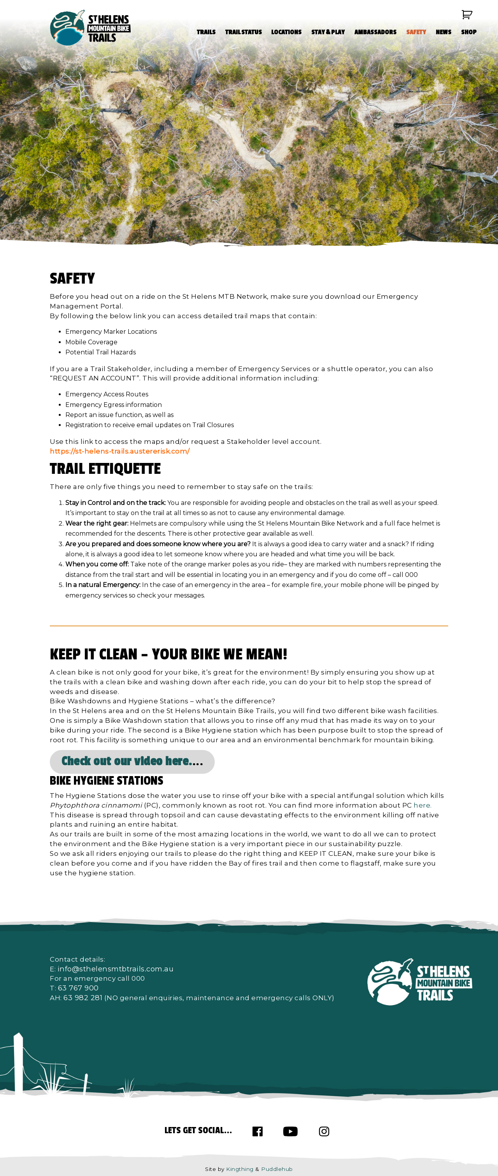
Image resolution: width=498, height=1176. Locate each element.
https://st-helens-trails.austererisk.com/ (120, 451)
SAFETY (416, 32)
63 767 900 (78, 987)
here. (423, 805)
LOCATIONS (286, 32)
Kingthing (240, 1169)
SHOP (469, 32)
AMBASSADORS (375, 32)
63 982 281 (82, 997)
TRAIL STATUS (243, 32)
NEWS (443, 32)
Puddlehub (277, 1169)
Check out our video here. (126, 761)
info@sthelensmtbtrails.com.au (116, 968)
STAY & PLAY (328, 32)
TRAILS (206, 32)
